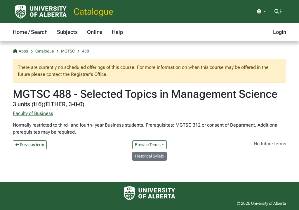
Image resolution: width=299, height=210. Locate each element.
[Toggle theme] (261, 11)
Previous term (29, 144)
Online (94, 32)
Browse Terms (148, 144)
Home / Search (30, 32)
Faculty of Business (33, 113)
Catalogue (93, 11)
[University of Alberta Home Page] (41, 12)
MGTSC (68, 51)
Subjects (67, 32)
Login (279, 32)
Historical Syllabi (149, 156)
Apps (20, 51)
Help (117, 32)
